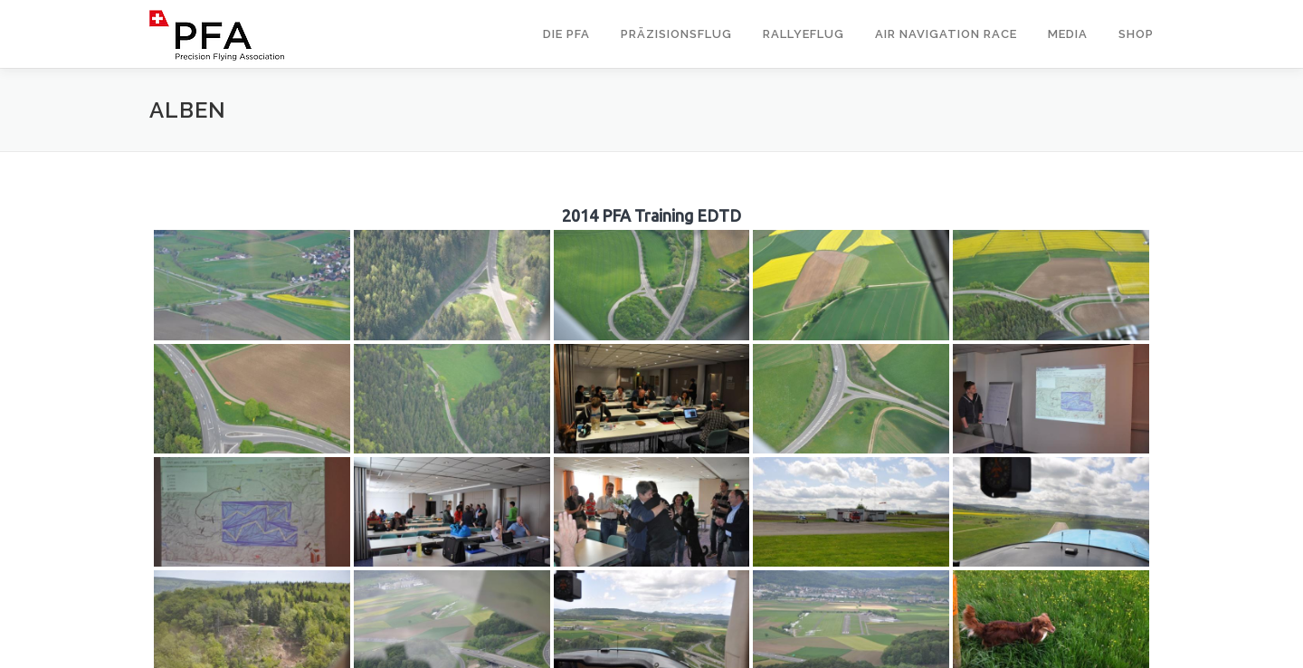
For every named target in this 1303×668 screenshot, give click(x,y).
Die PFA (566, 34)
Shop (1136, 34)
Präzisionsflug (676, 34)
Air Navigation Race (946, 34)
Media (1068, 34)
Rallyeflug (803, 34)
